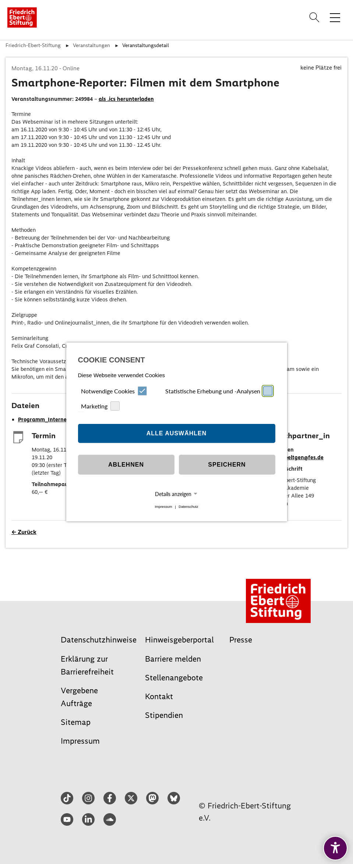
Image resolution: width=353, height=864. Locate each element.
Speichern (227, 464)
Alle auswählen (177, 433)
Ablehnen (126, 464)
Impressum (163, 507)
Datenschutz (188, 507)
